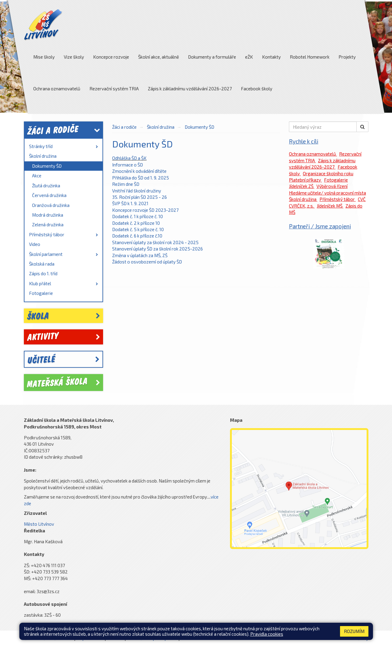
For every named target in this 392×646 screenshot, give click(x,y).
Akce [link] (36, 175)
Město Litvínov (39, 524)
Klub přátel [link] (63, 283)
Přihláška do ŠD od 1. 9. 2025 (140, 177)
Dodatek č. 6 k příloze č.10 (137, 235)
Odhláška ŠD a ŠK (129, 158)
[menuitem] (63, 146)
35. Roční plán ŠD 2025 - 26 (140, 197)
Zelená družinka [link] (47, 224)
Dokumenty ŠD (199, 127)
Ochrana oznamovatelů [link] (313, 154)
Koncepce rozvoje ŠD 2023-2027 (145, 210)
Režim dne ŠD (125, 184)
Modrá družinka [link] (47, 215)
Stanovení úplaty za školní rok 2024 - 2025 (155, 242)
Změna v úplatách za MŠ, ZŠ (139, 255)
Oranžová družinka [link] (51, 205)
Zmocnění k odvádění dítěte (139, 171)
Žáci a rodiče (124, 127)
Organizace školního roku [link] (328, 173)
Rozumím (354, 631)
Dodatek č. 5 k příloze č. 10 (138, 229)
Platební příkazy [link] (305, 179)
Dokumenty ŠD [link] (47, 166)
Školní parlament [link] (63, 254)
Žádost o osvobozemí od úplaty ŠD (147, 261)
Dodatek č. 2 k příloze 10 (136, 223)
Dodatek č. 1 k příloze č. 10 (137, 216)
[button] (362, 126)
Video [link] (34, 244)
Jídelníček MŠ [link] (330, 205)
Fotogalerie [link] (41, 293)
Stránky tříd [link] (63, 146)
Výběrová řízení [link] (332, 186)
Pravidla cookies (266, 634)
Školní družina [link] (43, 156)
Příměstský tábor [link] (63, 234)
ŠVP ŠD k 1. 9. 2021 (130, 203)
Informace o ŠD (127, 164)
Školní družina (160, 127)
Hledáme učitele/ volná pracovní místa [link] (327, 192)
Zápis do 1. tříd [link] (43, 273)
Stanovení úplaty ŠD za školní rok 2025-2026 (157, 248)
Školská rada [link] (41, 263)
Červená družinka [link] (49, 195)
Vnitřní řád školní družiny (136, 190)
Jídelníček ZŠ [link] (301, 186)
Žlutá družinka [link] (46, 185)
